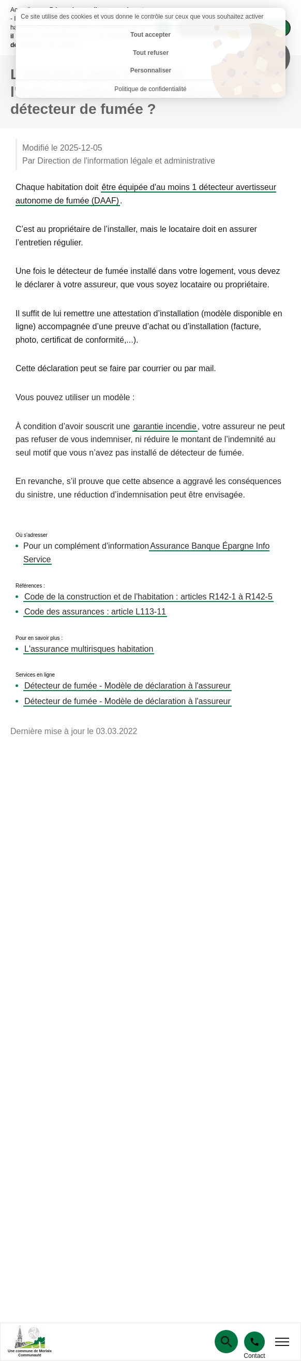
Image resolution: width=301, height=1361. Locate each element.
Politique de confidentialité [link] (150, 89)
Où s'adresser (32, 535)
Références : (30, 586)
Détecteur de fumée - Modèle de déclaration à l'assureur (127, 685)
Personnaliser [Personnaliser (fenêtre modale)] (150, 70)
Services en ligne (35, 675)
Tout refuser (151, 52)
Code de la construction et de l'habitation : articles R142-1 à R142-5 (148, 596)
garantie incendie (165, 426)
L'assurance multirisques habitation (88, 649)
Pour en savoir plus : (39, 638)
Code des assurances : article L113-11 (95, 611)
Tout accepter (150, 34)
